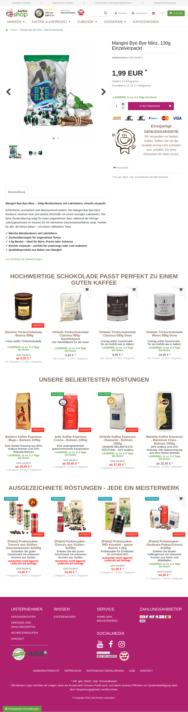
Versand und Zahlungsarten (23, 624)
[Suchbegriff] (95, 13)
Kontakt (17, 638)
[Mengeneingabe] (116, 106)
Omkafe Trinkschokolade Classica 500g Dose (117, 334)
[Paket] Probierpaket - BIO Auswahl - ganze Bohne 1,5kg (117, 545)
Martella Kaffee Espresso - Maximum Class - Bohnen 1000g (164, 440)
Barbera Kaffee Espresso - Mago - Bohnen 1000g (23, 438)
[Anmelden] (121, 13)
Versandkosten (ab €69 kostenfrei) (151, 177)
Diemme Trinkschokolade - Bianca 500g (23, 334)
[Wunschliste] (162, 13)
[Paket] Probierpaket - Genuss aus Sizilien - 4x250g (70, 545)
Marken (14, 22)
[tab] (17, 192)
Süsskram (113, 22)
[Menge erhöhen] (123, 104)
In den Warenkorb (155, 106)
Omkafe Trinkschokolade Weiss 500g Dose (164, 334)
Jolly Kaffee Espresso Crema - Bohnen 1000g (70, 438)
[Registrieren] (139, 13)
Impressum (73, 670)
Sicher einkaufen (24, 632)
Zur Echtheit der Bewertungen (24, 259)
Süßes (14, 30)
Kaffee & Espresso (49, 22)
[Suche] (105, 13)
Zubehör (85, 22)
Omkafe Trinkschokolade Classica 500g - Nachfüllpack (70, 336)
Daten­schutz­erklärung (105, 670)
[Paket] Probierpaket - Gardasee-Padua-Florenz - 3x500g (164, 545)
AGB (132, 670)
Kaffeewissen (146, 22)
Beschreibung (16, 191)
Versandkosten (23, 616)
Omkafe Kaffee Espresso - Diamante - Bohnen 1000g (117, 440)
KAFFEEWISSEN (65, 616)
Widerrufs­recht (46, 670)
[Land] (153, 13)
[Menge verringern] (123, 108)
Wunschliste (120, 167)
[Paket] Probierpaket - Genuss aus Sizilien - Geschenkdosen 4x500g (23, 545)
